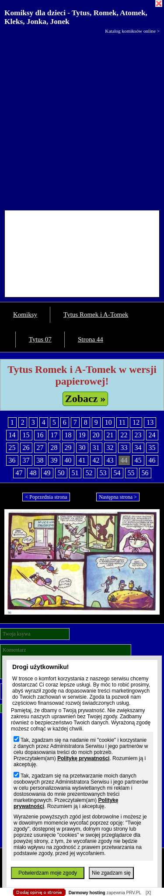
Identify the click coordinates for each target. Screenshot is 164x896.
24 (152, 435)
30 (82, 447)
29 (68, 447)
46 (152, 460)
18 (68, 435)
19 (82, 435)
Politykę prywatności (83, 758)
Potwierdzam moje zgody (47, 873)
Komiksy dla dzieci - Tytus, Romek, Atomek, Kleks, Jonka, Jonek (75, 17)
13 (150, 422)
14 (12, 435)
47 (19, 473)
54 (117, 473)
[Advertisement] (82, 120)
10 (108, 422)
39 (54, 460)
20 (96, 435)
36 (12, 460)
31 (96, 447)
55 (131, 473)
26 (26, 447)
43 (110, 460)
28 (54, 447)
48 (33, 473)
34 (138, 447)
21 (110, 435)
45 (138, 460)
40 (68, 460)
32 (110, 447)
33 (124, 447)
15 (26, 435)
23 (138, 435)
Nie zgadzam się (111, 873)
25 (12, 447)
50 (61, 473)
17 (54, 435)
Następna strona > (118, 497)
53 (103, 473)
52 (89, 473)
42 (96, 460)
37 (26, 460)
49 (47, 473)
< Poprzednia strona (46, 497)
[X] (148, 892)
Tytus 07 (40, 339)
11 (122, 422)
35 (152, 447)
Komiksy (25, 314)
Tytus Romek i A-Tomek (95, 314)
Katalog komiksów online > (132, 31)
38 (40, 460)
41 (82, 460)
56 (145, 473)
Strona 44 (90, 339)
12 (136, 422)
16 (40, 435)
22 (124, 435)
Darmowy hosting (87, 892)
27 (40, 447)
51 (75, 473)
